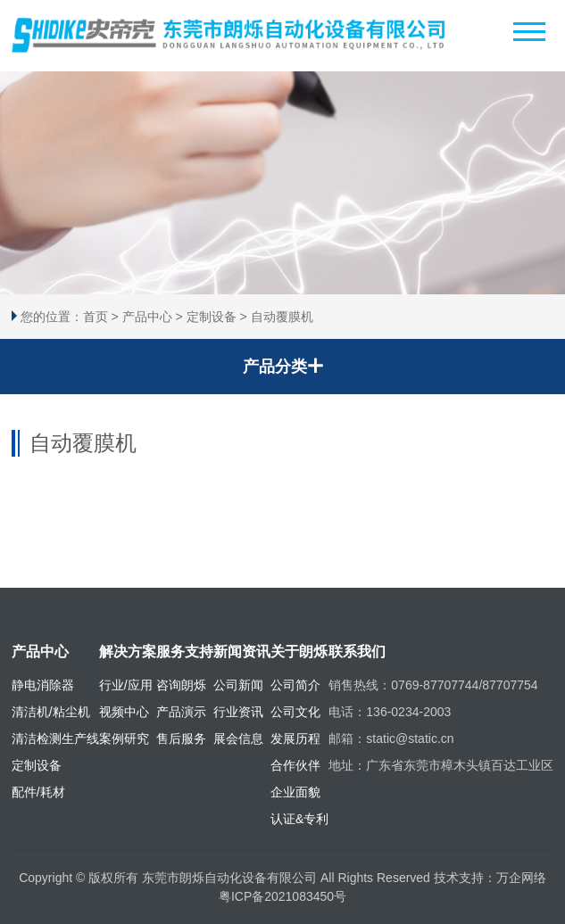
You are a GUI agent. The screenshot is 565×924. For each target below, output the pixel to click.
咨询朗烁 (181, 685)
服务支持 (184, 651)
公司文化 (295, 712)
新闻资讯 (241, 651)
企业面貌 (295, 792)
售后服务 (181, 738)
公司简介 (295, 685)
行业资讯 (238, 712)
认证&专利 (299, 819)
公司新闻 (238, 685)
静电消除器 (43, 685)
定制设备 (212, 316)
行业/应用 (126, 685)
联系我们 (357, 651)
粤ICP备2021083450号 (282, 896)
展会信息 (238, 738)
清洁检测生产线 (55, 738)
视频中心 (124, 712)
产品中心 (147, 316)
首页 (95, 316)
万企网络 (521, 877)
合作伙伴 (295, 765)
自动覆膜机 (282, 316)
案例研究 (124, 738)
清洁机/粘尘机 (51, 712)
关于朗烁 (299, 651)
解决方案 (127, 651)
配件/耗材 (38, 792)
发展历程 (295, 738)
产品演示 (181, 712)
